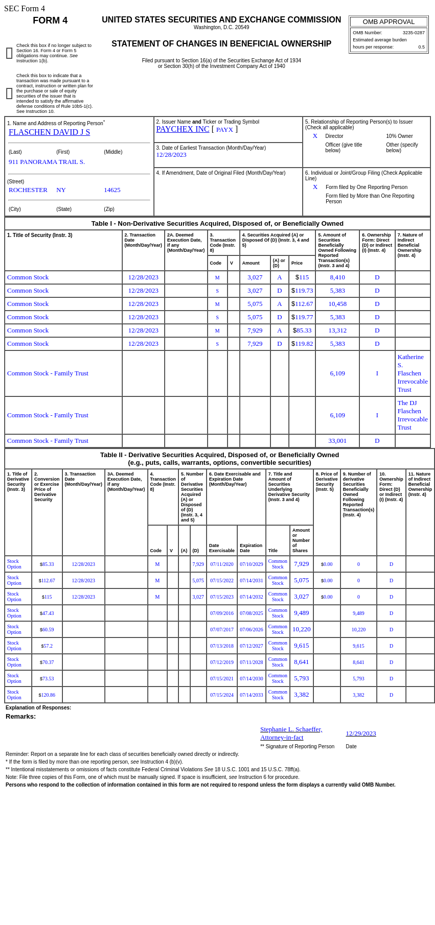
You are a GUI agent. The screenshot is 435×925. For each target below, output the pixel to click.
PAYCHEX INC (183, 129)
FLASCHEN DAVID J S (49, 132)
